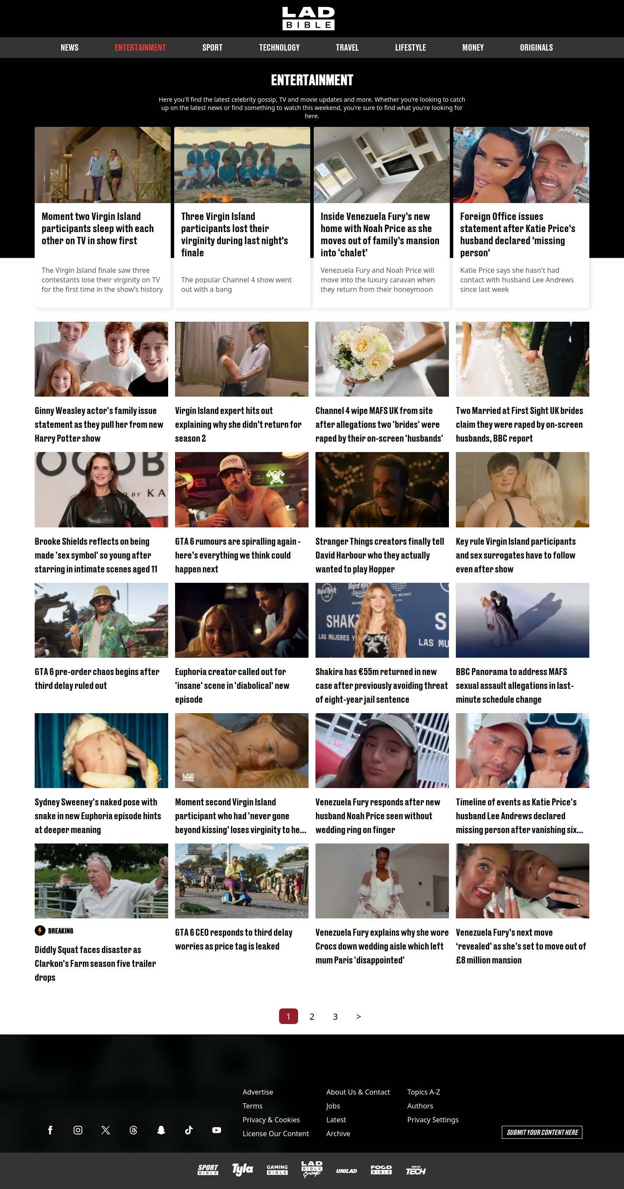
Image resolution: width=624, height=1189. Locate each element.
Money (473, 47)
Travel (347, 47)
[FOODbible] (381, 1170)
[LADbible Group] (312, 1170)
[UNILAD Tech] (416, 1170)
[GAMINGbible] (277, 1170)
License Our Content (276, 1133)
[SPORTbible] (208, 1170)
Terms (253, 1106)
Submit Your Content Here (542, 1132)
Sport (212, 47)
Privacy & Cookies (271, 1119)
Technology (279, 47)
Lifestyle (410, 47)
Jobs (333, 1106)
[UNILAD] (346, 1171)
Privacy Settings (432, 1119)
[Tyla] (242, 1169)
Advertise (258, 1092)
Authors (420, 1106)
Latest (336, 1119)
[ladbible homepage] (309, 18)
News (69, 47)
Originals (536, 47)
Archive (338, 1133)
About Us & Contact (358, 1092)
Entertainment (140, 47)
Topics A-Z (423, 1092)
